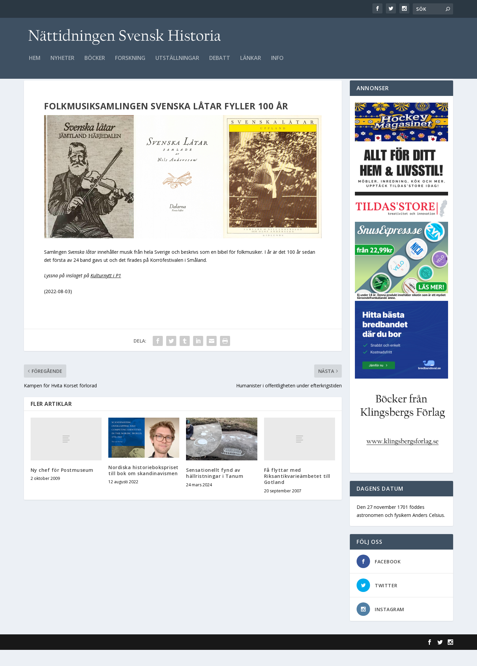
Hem (34, 63)
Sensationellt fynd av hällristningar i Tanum (214, 489)
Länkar (250, 63)
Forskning (130, 63)
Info (277, 63)
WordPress (133, 658)
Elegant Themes (70, 658)
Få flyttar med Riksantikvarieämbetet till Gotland (297, 492)
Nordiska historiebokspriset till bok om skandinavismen (143, 487)
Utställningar (177, 63)
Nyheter (62, 63)
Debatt (219, 63)
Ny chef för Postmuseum (62, 486)
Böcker (94, 63)
